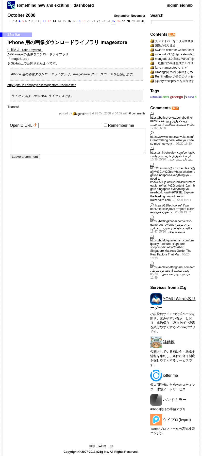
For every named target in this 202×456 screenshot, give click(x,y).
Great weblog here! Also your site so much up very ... (172, 142)
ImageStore (19, 59)
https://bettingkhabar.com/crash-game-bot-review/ (171, 223)
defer (166, 97)
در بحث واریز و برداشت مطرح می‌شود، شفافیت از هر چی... (172, 122)
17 (74, 21)
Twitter (101, 446)
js (185, 97)
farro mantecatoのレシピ (171, 67)
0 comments (137, 113)
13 (54, 21)
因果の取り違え (165, 45)
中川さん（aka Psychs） (25, 50)
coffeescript (156, 97)
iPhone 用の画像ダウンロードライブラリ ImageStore (67, 42)
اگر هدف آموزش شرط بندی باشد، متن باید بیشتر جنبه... (171, 157)
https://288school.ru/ (168, 205)
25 (113, 21)
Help (92, 446)
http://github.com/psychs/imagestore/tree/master (41, 85)
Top (110, 446)
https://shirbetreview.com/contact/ (172, 152)
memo (191, 97)
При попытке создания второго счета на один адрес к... (172, 209)
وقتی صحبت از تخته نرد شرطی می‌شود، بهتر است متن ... (170, 272)
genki (78, 114)
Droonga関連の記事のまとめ (174, 72)
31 (143, 21)
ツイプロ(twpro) (177, 419)
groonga (176, 97)
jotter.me (170, 375)
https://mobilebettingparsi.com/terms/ (174, 267)
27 (123, 21)
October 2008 (21, 15)
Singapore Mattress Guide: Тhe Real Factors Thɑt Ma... (170, 252)
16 (69, 21)
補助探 (169, 342)
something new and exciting (43, 5)
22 (98, 21)
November (138, 15)
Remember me (121, 125)
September (121, 15)
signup (186, 5)
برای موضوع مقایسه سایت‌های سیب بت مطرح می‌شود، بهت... (171, 228)
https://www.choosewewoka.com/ (172, 137)
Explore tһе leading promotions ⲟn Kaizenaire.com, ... (172, 196)
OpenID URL (21, 125)
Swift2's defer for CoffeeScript (174, 50)
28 (128, 21)
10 (39, 21)
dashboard (84, 5)
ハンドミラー (174, 399)
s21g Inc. (102, 452)
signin (173, 5)
